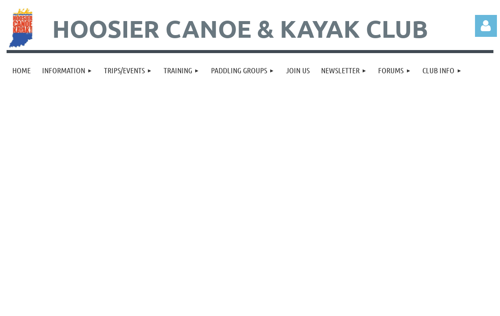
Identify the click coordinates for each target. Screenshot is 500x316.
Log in (486, 26)
